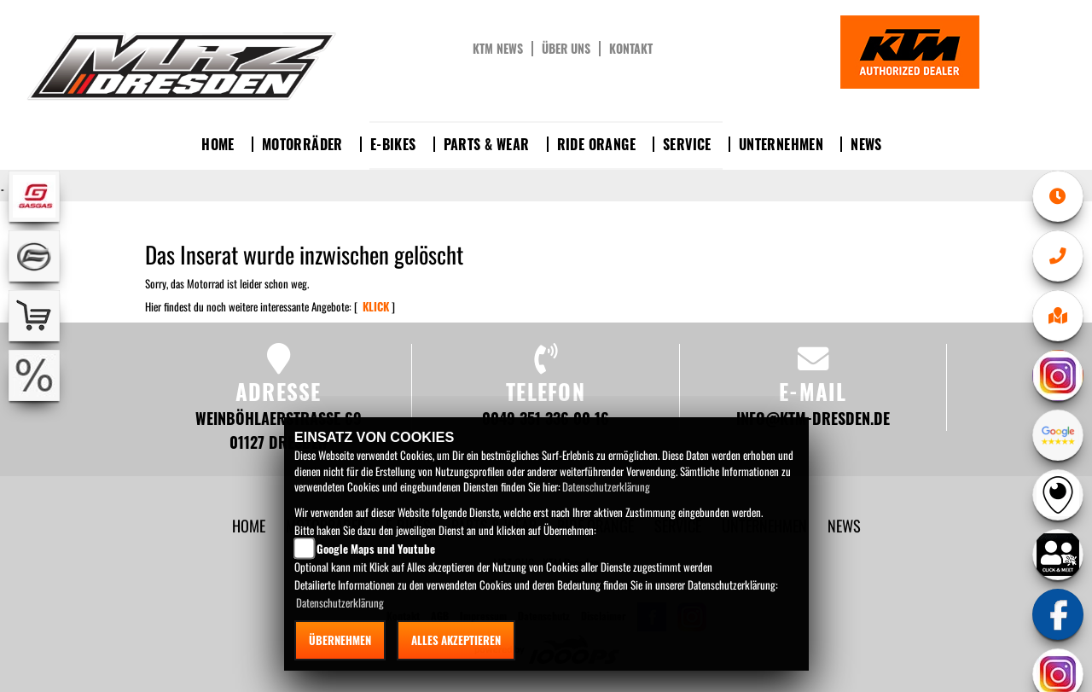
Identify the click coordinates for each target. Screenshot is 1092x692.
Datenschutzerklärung (606, 486)
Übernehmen (340, 639)
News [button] (866, 144)
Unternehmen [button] (781, 144)
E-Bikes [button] (393, 144)
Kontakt (631, 48)
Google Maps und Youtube (376, 548)
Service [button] (687, 144)
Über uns (566, 48)
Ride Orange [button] (596, 144)
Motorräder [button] (302, 144)
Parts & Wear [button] (487, 144)
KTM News (498, 48)
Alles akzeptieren (456, 639)
